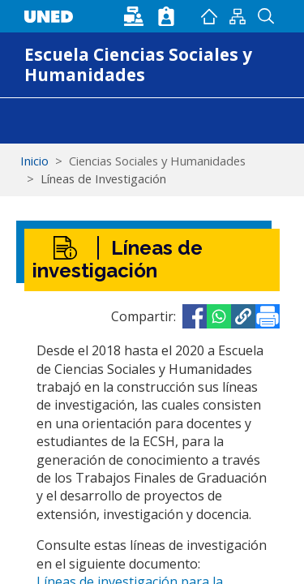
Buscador (265, 16)
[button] (243, 316)
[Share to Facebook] (194, 316)
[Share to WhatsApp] (219, 316)
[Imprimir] (267, 316)
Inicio (209, 16)
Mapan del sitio (237, 16)
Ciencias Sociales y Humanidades (157, 160)
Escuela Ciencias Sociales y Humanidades (138, 64)
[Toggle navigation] (35, 121)
